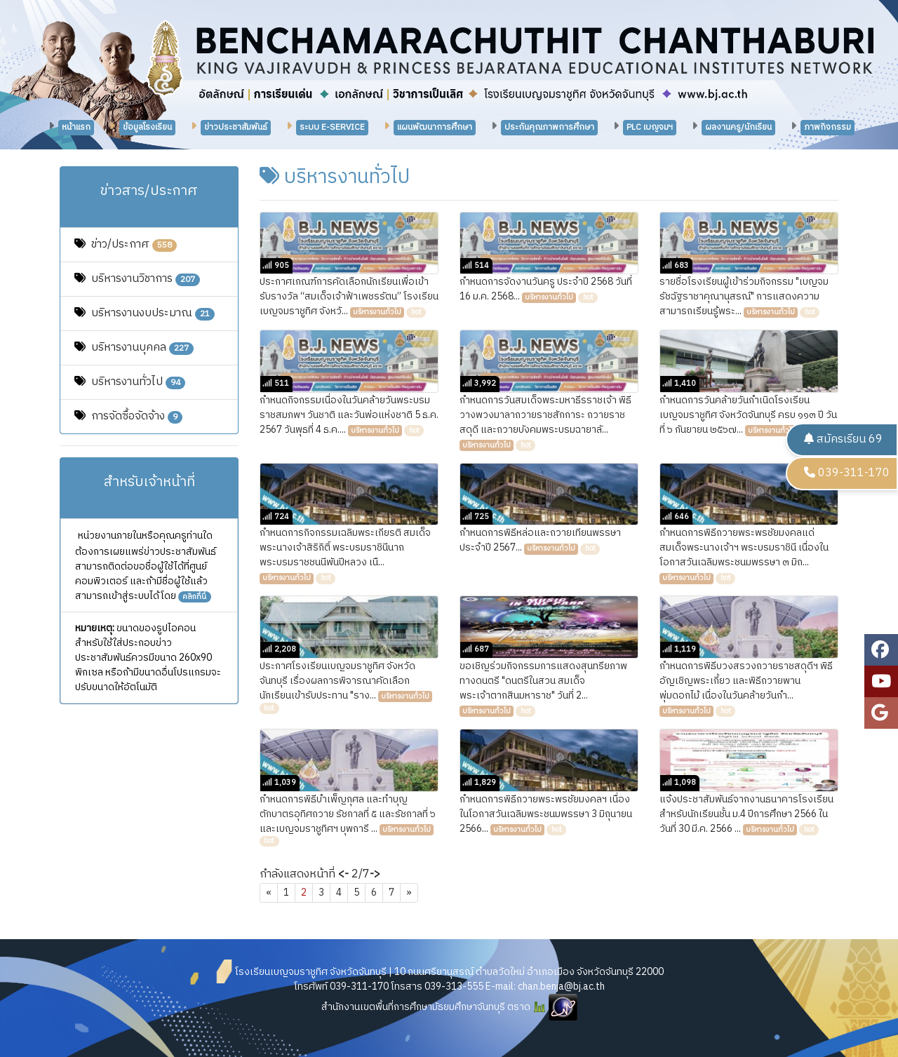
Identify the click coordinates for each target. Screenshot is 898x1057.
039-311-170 (847, 473)
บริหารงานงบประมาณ (153, 313)
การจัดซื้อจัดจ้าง (136, 416)
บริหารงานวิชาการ (145, 278)
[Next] (409, 893)
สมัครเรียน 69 (843, 439)
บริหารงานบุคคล (142, 347)
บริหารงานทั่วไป (138, 381)
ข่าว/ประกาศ (134, 244)
